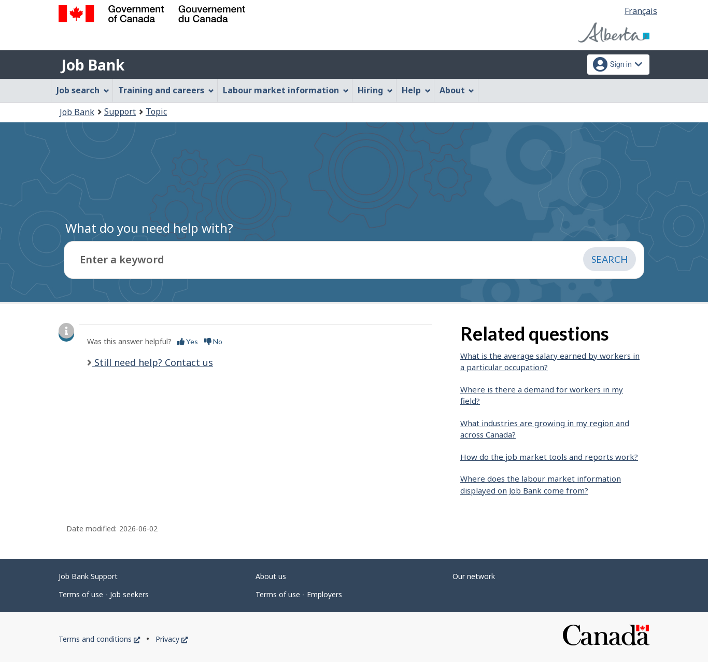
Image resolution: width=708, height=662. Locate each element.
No (213, 341)
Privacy (171, 639)
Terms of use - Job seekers (104, 594)
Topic (156, 111)
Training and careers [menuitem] (166, 90)
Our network (473, 576)
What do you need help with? (149, 228)
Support (120, 111)
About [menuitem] (457, 90)
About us (271, 576)
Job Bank (92, 65)
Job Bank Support (88, 576)
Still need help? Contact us (152, 362)
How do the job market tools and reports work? (549, 457)
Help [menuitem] (416, 90)
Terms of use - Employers (299, 594)
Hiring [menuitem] (375, 90)
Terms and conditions (99, 639)
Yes (187, 341)
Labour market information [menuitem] (286, 90)
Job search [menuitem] (82, 90)
